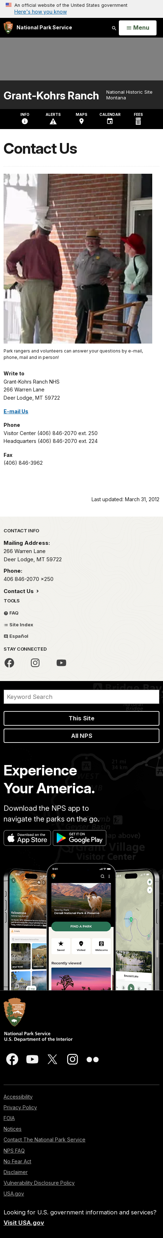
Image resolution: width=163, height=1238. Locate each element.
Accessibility (18, 1097)
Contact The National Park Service (44, 1139)
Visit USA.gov (24, 1222)
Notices (13, 1129)
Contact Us (19, 591)
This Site (81, 718)
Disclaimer (16, 1172)
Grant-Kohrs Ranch (51, 95)
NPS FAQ (14, 1151)
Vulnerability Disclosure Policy (39, 1183)
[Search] (81, 697)
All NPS (81, 735)
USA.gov (14, 1193)
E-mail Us (16, 411)
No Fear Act (17, 1161)
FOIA (9, 1118)
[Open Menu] (138, 27)
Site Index (18, 624)
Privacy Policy (20, 1107)
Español (16, 636)
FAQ (11, 613)
